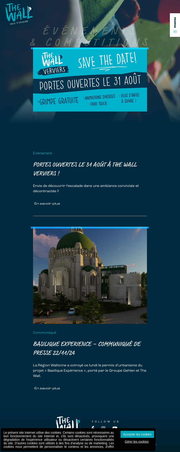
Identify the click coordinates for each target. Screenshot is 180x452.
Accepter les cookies (137, 434)
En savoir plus (47, 203)
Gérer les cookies (137, 441)
